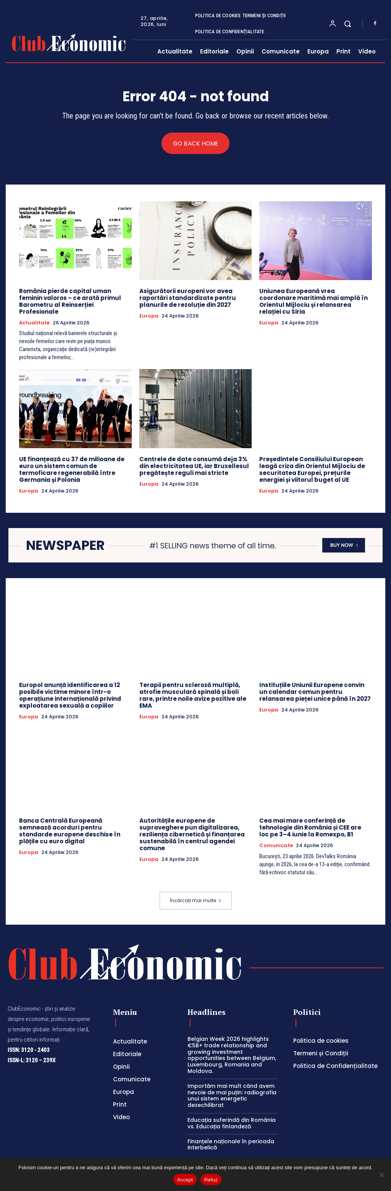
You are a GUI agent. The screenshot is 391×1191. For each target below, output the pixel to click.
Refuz (211, 1180)
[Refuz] (381, 1174)
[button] (347, 24)
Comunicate (276, 846)
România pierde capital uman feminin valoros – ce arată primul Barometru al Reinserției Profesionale (70, 301)
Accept (185, 1180)
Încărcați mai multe (195, 901)
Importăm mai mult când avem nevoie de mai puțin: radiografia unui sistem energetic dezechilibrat (231, 1095)
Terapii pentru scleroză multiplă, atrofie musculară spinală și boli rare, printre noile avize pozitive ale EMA (192, 695)
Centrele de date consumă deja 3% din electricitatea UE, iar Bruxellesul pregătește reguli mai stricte (194, 466)
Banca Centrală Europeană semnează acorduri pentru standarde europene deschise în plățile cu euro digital (69, 831)
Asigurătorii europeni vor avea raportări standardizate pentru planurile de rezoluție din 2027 (187, 298)
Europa (148, 316)
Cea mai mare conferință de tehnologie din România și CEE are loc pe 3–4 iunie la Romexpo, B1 (310, 828)
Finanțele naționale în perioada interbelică (230, 1145)
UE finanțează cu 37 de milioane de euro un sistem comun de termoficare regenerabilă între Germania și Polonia (71, 469)
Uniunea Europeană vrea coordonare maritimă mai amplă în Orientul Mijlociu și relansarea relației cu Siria (313, 301)
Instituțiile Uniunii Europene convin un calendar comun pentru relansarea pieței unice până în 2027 (315, 692)
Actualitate (34, 323)
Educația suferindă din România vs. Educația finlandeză (231, 1123)
